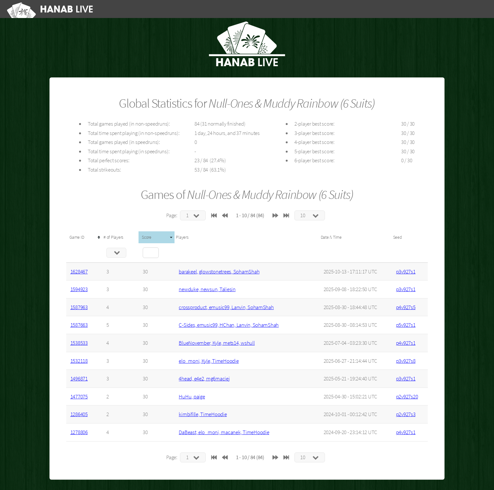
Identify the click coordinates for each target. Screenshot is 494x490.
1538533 (79, 342)
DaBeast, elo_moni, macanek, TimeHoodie (224, 432)
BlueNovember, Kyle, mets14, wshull (217, 342)
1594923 (79, 289)
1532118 (79, 360)
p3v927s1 (406, 271)
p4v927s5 (406, 307)
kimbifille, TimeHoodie (203, 414)
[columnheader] (84, 237)
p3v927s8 (406, 360)
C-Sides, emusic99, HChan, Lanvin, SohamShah (229, 324)
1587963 (79, 307)
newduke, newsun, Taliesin (207, 289)
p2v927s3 (406, 414)
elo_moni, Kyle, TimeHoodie (208, 360)
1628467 (79, 271)
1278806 (79, 432)
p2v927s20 (407, 396)
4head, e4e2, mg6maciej (204, 378)
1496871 (79, 378)
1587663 (79, 324)
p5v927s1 (406, 324)
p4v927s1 (406, 342)
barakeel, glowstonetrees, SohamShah (219, 271)
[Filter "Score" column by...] (151, 252)
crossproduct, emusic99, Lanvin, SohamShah (226, 307)
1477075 (79, 396)
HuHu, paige (192, 396)
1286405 (79, 414)
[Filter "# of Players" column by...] (116, 253)
